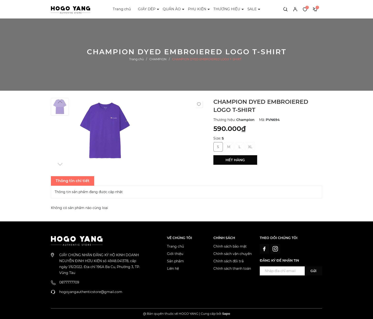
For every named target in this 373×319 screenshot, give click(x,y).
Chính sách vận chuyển (232, 254)
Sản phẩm (175, 261)
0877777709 (69, 282)
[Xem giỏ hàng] (315, 9)
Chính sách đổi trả (228, 261)
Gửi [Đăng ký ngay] (313, 271)
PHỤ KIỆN (197, 9)
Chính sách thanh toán (232, 268)
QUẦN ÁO (172, 9)
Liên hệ (173, 268)
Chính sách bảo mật (230, 246)
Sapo (226, 313)
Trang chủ (122, 9)
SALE (252, 9)
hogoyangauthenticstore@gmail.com (90, 292)
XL (250, 147)
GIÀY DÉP (147, 9)
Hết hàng (235, 160)
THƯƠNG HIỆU (226, 9)
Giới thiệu (175, 254)
